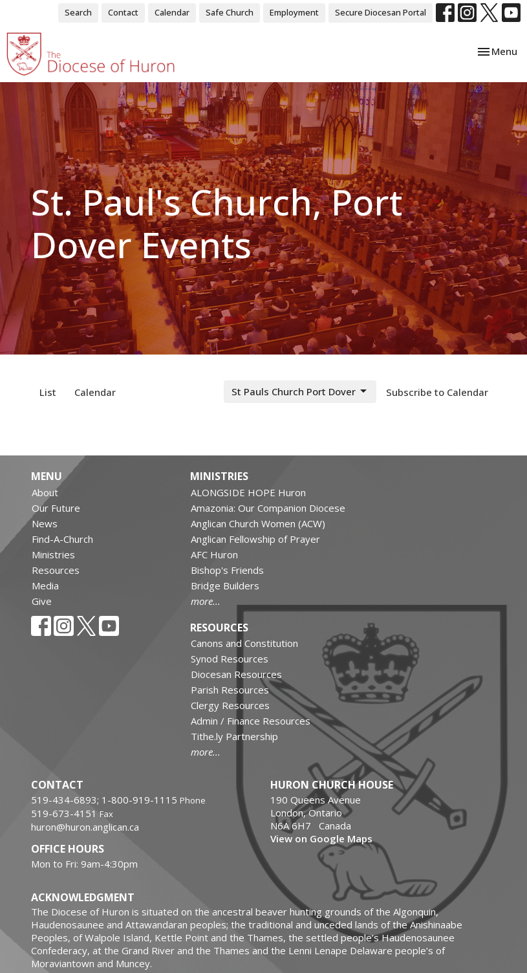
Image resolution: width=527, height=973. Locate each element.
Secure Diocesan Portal (380, 12)
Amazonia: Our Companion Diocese (268, 507)
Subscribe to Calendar (437, 392)
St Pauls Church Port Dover (300, 392)
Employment (294, 12)
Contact (123, 12)
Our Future (56, 507)
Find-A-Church (62, 538)
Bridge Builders (225, 585)
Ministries (53, 554)
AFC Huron (214, 554)
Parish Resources (230, 689)
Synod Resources (229, 658)
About (45, 492)
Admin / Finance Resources (250, 720)
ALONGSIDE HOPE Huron (248, 492)
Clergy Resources (230, 705)
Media (45, 585)
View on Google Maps (321, 838)
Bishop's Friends (227, 569)
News (45, 523)
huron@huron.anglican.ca (85, 826)
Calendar (172, 12)
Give (42, 601)
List (47, 392)
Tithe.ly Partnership (234, 736)
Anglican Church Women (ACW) (258, 523)
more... (205, 601)
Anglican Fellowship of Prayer (255, 538)
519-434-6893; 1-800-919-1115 (105, 799)
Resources (56, 569)
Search (78, 12)
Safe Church (229, 12)
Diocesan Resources (236, 674)
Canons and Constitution (244, 643)
